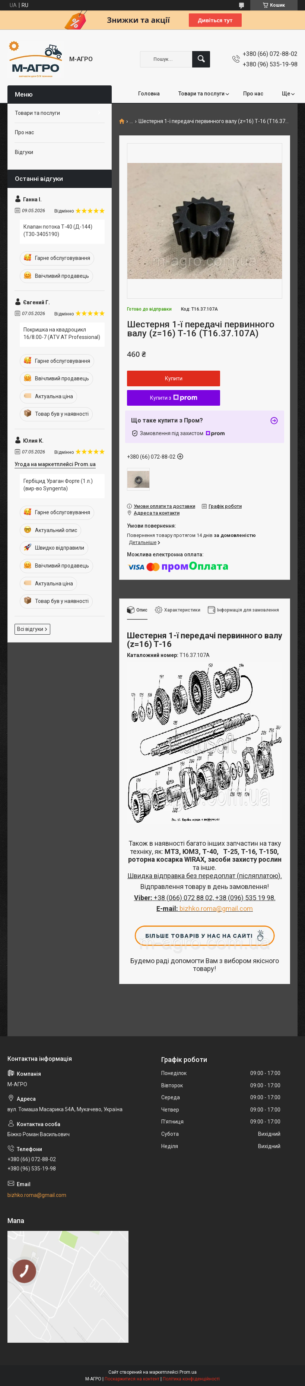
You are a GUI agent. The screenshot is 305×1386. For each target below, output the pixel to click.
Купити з (173, 398)
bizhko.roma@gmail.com (216, 908)
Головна (149, 94)
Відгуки (24, 152)
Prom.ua (188, 1372)
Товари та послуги (201, 94)
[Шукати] (201, 59)
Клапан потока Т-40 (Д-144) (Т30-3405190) (57, 230)
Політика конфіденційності (191, 1379)
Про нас (253, 94)
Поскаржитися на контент (132, 1379)
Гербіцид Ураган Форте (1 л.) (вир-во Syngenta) (58, 484)
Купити (173, 378)
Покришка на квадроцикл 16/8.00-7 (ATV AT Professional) (61, 333)
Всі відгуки (30, 629)
